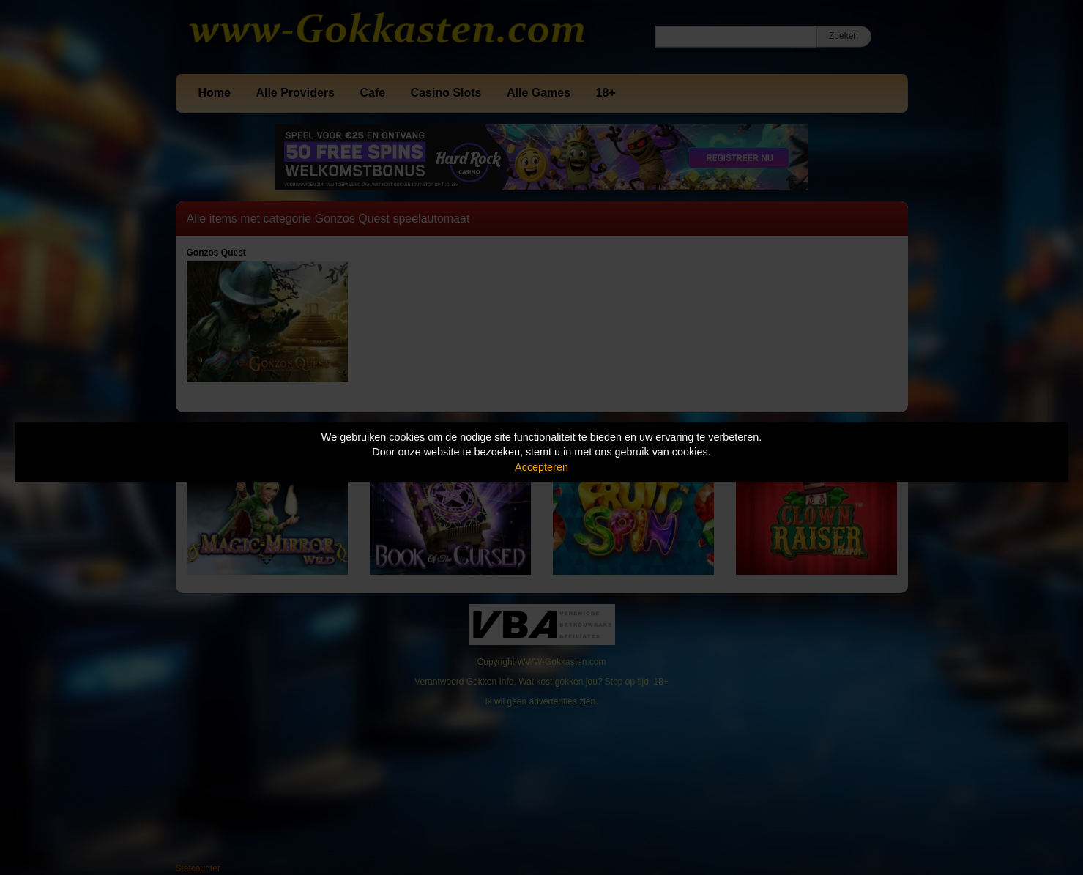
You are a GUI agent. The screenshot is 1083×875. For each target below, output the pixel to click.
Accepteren (541, 467)
